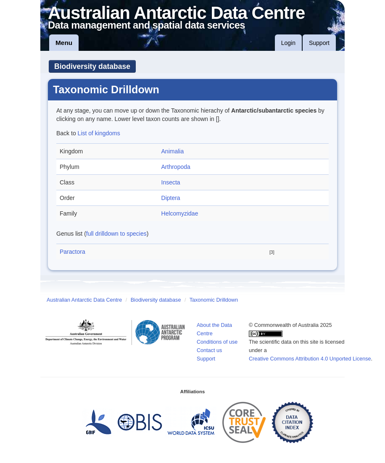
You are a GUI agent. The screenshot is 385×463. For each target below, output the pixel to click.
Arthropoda (175, 166)
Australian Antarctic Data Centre (84, 300)
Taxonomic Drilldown (214, 300)
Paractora (72, 251)
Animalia (172, 151)
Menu (63, 42)
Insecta (170, 182)
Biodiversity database (92, 66)
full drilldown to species (116, 233)
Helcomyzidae (179, 213)
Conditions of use (217, 342)
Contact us (209, 350)
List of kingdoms (99, 133)
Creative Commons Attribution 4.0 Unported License (310, 359)
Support (319, 42)
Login (288, 42)
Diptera (170, 198)
